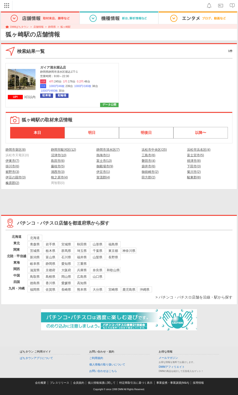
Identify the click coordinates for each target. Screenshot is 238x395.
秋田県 (82, 244)
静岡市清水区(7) (108, 149)
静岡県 (52, 26)
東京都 (113, 251)
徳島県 (35, 283)
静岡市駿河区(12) (63, 149)
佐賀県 (50, 289)
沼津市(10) (58, 155)
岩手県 (50, 244)
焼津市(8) (194, 160)
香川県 (50, 283)
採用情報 (198, 382)
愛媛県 (66, 283)
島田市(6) (58, 160)
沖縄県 (144, 289)
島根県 (50, 276)
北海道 (35, 238)
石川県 (66, 257)
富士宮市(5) (195, 155)
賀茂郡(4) (103, 177)
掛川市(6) (12, 166)
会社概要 (40, 382)
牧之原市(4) (59, 177)
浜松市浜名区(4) (198, 149)
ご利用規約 (96, 358)
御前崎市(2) (150, 171)
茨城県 (35, 251)
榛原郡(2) (12, 182)
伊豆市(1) (103, 171)
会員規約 (78, 382)
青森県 (35, 244)
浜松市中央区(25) (154, 149)
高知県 (82, 283)
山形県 (97, 244)
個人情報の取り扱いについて (107, 364)
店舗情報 (38, 26)
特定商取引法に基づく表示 (135, 382)
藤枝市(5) (58, 166)
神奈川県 (128, 251)
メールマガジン (168, 357)
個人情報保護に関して (102, 382)
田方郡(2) (148, 177)
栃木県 (50, 251)
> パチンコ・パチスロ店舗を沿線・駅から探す (193, 297)
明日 (91, 133)
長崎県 (66, 289)
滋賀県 (35, 270)
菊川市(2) (194, 171)
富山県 (50, 257)
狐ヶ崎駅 (65, 26)
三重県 (82, 263)
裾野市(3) (12, 171)
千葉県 (97, 251)
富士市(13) (104, 160)
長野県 (113, 257)
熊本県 (82, 289)
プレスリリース (59, 382)
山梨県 (97, 257)
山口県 (97, 276)
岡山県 (66, 276)
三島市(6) (148, 155)
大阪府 (66, 270)
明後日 (146, 133)
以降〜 (200, 133)
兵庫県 (82, 270)
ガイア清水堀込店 (53, 67)
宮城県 (66, 244)
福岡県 (35, 289)
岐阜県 (35, 263)
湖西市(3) (58, 171)
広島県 (82, 276)
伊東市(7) (12, 160)
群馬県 (66, 251)
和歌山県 (113, 270)
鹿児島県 (128, 289)
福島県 (113, 244)
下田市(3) (194, 166)
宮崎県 (113, 289)
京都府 (50, 270)
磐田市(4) (148, 160)
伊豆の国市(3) (16, 177)
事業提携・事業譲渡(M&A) (172, 382)
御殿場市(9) (104, 166)
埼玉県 (82, 251)
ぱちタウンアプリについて (36, 358)
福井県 (82, 257)
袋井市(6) (148, 166)
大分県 (97, 289)
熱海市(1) (103, 155)
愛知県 (66, 263)
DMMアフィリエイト (172, 366)
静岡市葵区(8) (16, 149)
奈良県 (97, 270)
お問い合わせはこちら (103, 371)
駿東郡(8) (194, 177)
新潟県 (35, 257)
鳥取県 (35, 276)
